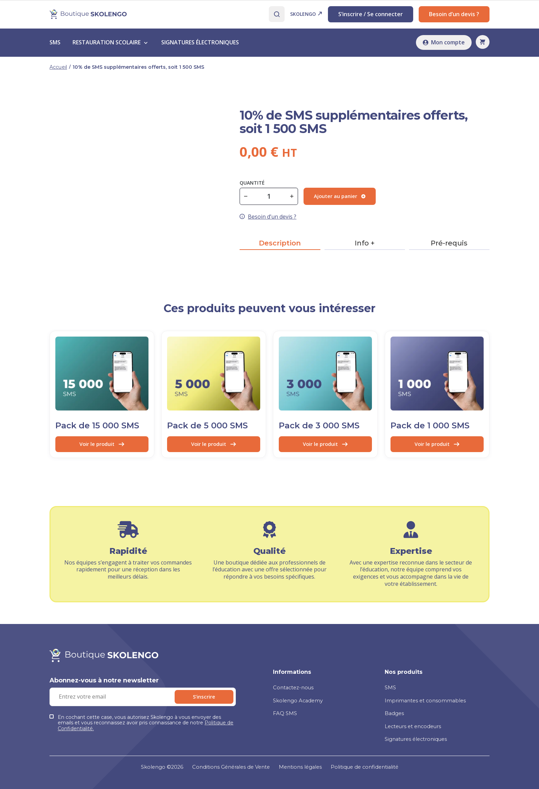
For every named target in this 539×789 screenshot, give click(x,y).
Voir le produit (102, 446)
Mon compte (444, 44)
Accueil (58, 69)
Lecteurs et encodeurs (416, 720)
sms (55, 45)
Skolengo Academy (300, 695)
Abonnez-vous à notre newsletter (104, 688)
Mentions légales (302, 767)
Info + (365, 245)
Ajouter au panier (342, 198)
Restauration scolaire (107, 45)
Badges (395, 708)
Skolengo (306, 15)
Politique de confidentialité (371, 767)
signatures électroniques (200, 45)
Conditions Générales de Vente (227, 767)
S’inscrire (214, 704)
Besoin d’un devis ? (454, 15)
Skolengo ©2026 (153, 767)
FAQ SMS (285, 708)
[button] (483, 44)
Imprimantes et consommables (427, 695)
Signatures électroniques (419, 733)
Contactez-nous (295, 682)
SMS (391, 682)
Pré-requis (449, 245)
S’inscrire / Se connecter (370, 15)
